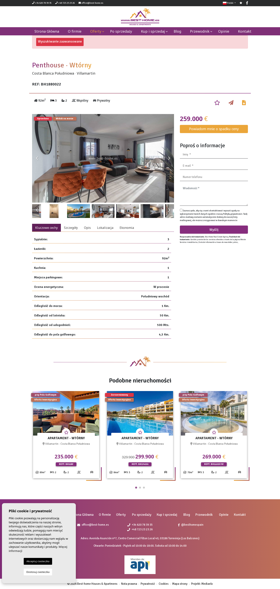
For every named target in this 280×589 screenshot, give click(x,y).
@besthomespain (190, 524)
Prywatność (148, 584)
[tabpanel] (66, 436)
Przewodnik (199, 31)
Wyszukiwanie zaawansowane (60, 41)
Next (169, 158)
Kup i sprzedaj (153, 31)
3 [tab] (144, 488)
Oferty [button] (95, 31)
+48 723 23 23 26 (65, 3)
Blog (177, 31)
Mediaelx (207, 584)
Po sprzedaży (121, 31)
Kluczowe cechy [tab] (46, 228)
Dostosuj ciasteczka (38, 572)
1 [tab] (136, 488)
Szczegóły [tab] (71, 228)
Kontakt (244, 31)
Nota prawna (129, 584)
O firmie (74, 31)
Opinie (223, 31)
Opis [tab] (87, 228)
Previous (37, 158)
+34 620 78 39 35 (42, 3)
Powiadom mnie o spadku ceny (214, 128)
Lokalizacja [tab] (105, 228)
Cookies (164, 584)
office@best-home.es (92, 3)
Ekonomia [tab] (127, 228)
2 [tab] (140, 488)
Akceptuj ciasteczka (37, 561)
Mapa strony (179, 584)
